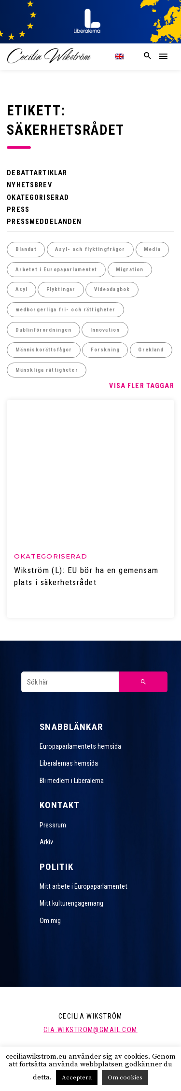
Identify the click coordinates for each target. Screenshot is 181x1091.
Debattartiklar (37, 173)
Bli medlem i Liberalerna (72, 780)
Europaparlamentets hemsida (80, 746)
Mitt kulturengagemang (71, 903)
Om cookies (125, 1077)
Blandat (26, 249)
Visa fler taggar (141, 386)
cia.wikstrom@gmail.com (90, 1030)
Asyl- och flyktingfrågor (90, 249)
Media (152, 249)
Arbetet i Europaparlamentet (56, 269)
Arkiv (46, 842)
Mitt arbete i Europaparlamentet (83, 886)
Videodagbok (112, 289)
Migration (129, 269)
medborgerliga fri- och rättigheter (65, 310)
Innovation (105, 330)
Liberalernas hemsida (69, 763)
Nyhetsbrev (29, 185)
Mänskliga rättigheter (46, 370)
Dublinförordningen (43, 330)
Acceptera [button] (77, 1077)
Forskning (105, 350)
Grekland (151, 350)
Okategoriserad (38, 197)
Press (18, 209)
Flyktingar (60, 289)
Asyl (21, 289)
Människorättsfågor (43, 350)
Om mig (50, 920)
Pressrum (53, 825)
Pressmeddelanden (44, 221)
